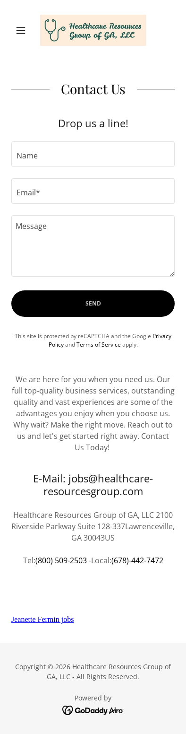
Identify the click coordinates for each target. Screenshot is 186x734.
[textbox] (93, 154)
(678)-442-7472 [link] (137, 560)
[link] (93, 30)
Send (93, 303)
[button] (23, 30)
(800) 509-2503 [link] (61, 560)
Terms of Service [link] (98, 345)
